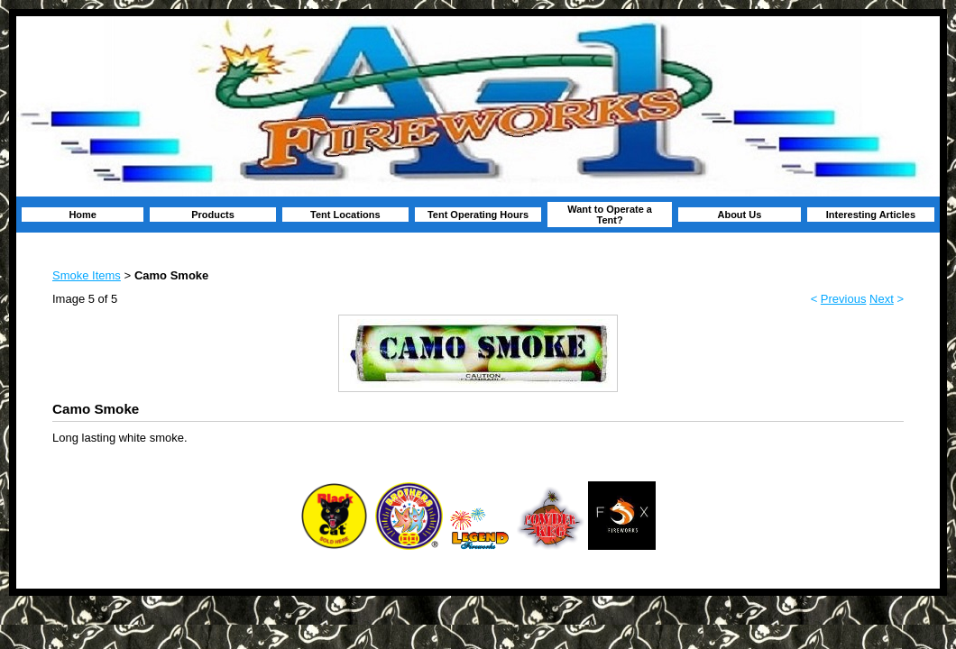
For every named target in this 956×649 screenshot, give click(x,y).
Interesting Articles (870, 214)
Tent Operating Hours (478, 214)
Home (83, 214)
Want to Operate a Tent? (609, 214)
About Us (739, 214)
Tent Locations (345, 214)
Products (212, 214)
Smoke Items (86, 275)
